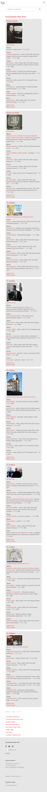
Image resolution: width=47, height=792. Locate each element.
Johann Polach (10, 430)
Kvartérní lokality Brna (13, 735)
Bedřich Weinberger (12, 621)
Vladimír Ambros (11, 93)
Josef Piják (9, 80)
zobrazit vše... (10, 105)
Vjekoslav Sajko (10, 188)
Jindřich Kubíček (11, 235)
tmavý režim (12, 750)
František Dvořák (11, 607)
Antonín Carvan (11, 353)
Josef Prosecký (10, 658)
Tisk (19, 712)
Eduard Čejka (10, 100)
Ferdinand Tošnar (11, 698)
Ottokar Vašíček (11, 329)
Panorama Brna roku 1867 (14, 719)
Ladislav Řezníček (11, 516)
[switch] (6, 749)
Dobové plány (10, 722)
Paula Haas (9, 159)
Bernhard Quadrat (11, 146)
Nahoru (7, 712)
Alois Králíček (10, 240)
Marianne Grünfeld (11, 507)
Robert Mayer (10, 322)
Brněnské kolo (10, 228)
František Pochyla (11, 683)
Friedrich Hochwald (12, 166)
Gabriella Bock (10, 423)
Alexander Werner (11, 492)
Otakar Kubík (10, 600)
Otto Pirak (9, 344)
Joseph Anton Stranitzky (13, 651)
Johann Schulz (10, 408)
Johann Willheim (11, 526)
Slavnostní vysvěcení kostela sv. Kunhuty (18, 307)
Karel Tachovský (11, 417)
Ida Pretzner (10, 63)
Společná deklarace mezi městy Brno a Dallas (19, 533)
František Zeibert (11, 71)
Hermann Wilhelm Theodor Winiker (16, 153)
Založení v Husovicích (13, 592)
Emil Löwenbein (11, 253)
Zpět (13, 712)
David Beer (9, 49)
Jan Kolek (9, 452)
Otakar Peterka (10, 521)
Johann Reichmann (11, 439)
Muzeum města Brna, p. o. (13, 776)
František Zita (10, 87)
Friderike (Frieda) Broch (13, 54)
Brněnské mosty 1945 (12, 727)
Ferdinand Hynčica (11, 670)
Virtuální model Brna (12, 717)
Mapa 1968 (9, 730)
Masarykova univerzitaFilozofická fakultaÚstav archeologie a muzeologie (14, 765)
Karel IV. (8, 221)
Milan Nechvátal (11, 266)
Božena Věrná (10, 614)
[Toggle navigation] (44, 2)
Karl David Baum (11, 180)
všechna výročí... (11, 107)
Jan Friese (9, 173)
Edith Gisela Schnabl (12, 260)
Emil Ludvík (9, 360)
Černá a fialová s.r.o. (11, 785)
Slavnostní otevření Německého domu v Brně (19, 499)
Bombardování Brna (12, 724)
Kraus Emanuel (10, 484)
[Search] (23, 9)
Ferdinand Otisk (11, 578)
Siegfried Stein (10, 676)
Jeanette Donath (11, 663)
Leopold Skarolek (11, 690)
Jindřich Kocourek (11, 246)
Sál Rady (8, 732)
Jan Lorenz (9, 336)
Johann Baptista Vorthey (13, 316)
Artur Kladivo (10, 585)
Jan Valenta (9, 445)
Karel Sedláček (10, 401)
